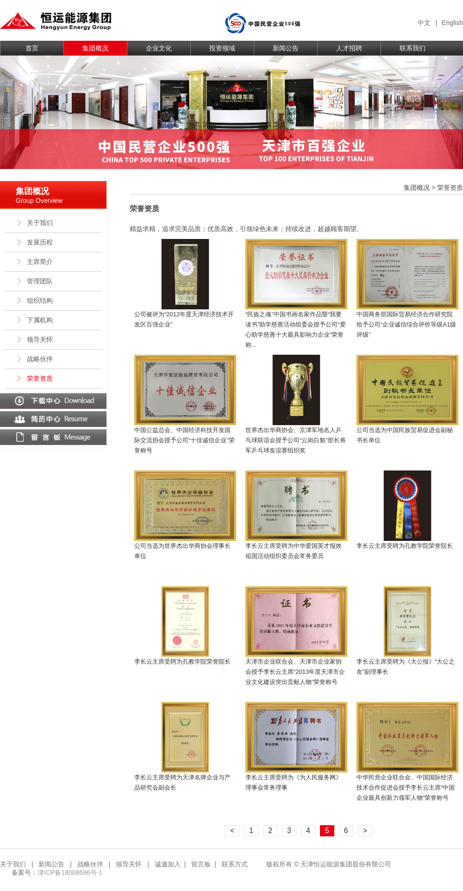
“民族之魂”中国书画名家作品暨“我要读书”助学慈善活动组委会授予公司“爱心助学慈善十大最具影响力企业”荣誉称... (295, 329)
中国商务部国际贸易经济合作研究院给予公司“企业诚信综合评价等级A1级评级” (406, 324)
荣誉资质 (34, 378)
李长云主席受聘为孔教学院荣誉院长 (405, 545)
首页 (31, 48)
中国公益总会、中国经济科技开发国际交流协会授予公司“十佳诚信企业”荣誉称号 (184, 440)
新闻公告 (286, 48)
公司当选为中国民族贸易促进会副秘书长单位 (405, 435)
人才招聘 (349, 48)
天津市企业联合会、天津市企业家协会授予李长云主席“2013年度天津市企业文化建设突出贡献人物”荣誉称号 (295, 671)
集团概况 (95, 48)
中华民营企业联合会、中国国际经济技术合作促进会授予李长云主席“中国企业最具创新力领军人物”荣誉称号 (406, 787)
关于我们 (34, 222)
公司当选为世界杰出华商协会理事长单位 (182, 550)
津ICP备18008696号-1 (70, 872)
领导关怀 (34, 339)
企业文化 (159, 48)
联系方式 (235, 864)
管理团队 (34, 281)
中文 (424, 22)
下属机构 (34, 320)
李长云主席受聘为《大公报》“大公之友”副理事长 (406, 666)
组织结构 (34, 300)
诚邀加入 (168, 864)
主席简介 (34, 261)
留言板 (201, 864)
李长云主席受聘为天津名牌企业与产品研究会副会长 (182, 782)
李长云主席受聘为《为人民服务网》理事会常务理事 (293, 782)
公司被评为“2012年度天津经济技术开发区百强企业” (184, 319)
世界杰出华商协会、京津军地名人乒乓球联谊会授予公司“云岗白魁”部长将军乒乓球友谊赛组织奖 (295, 440)
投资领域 (222, 48)
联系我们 (412, 48)
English (452, 22)
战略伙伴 (34, 359)
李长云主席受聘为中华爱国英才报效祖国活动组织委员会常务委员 (293, 550)
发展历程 (34, 242)
